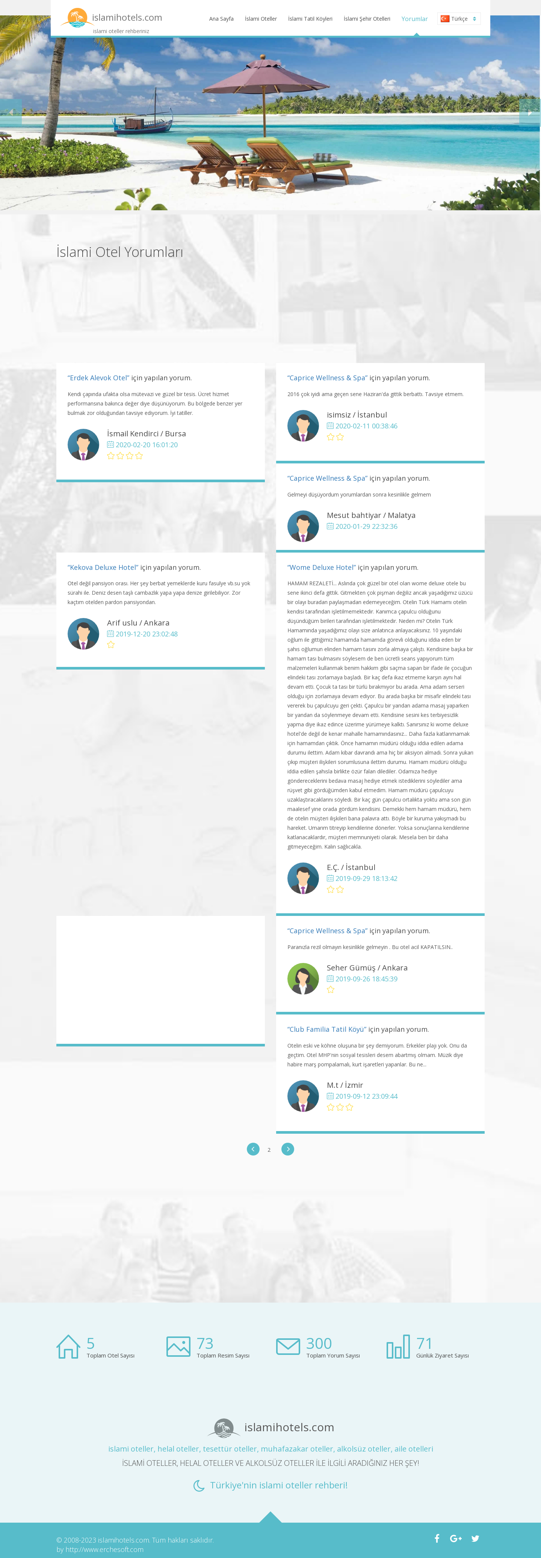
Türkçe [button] (458, 18)
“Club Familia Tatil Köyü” (326, 1029)
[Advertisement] (380, 297)
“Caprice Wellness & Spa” (327, 377)
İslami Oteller (261, 18)
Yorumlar (415, 19)
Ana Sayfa (221, 18)
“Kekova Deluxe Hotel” (103, 567)
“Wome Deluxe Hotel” (321, 567)
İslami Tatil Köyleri (310, 18)
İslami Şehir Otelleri (367, 18)
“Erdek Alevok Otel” (98, 377)
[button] (11, 113)
